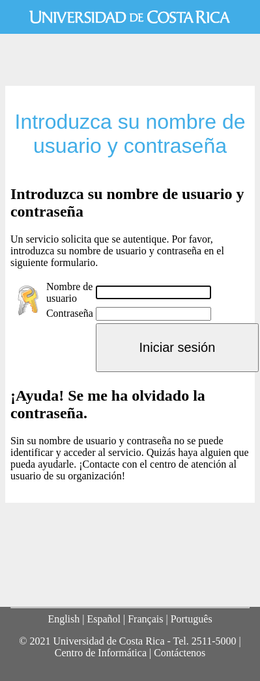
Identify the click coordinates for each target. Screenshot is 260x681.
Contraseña (69, 313)
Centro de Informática (101, 652)
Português (191, 618)
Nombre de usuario (69, 292)
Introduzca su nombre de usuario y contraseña (129, 133)
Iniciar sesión (177, 347)
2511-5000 (214, 641)
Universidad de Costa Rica (130, 16)
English (63, 618)
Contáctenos (179, 652)
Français (145, 618)
